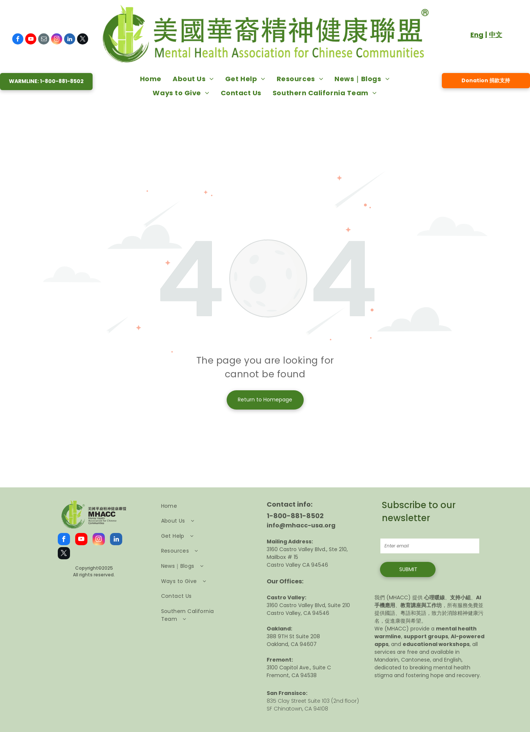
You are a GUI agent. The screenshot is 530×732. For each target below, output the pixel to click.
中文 (495, 34)
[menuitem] (150, 79)
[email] (43, 39)
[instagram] (56, 39)
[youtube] (30, 39)
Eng (476, 34)
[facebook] (17, 39)
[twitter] (82, 39)
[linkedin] (69, 39)
